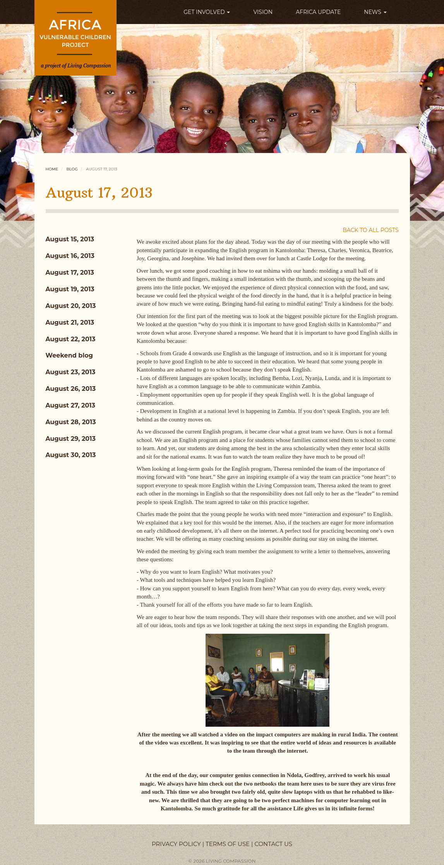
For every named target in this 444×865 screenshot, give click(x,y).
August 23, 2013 (71, 372)
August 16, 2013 (70, 256)
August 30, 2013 (71, 455)
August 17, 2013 (70, 272)
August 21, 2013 (70, 322)
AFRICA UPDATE (318, 12)
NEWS (375, 12)
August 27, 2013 (71, 405)
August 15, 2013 (70, 239)
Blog (72, 169)
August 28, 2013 (71, 422)
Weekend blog (69, 355)
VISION (263, 12)
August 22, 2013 (71, 339)
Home (52, 169)
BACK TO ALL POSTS (370, 230)
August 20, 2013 (71, 306)
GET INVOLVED (206, 12)
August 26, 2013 (71, 388)
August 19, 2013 (70, 289)
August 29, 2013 (71, 438)
